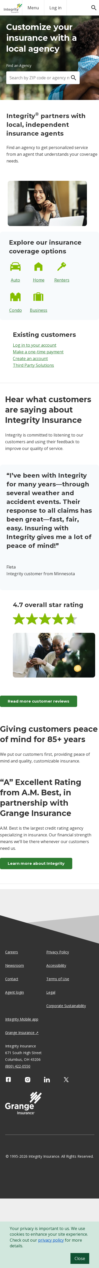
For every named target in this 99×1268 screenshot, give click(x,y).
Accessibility (56, 965)
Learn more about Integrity (36, 863)
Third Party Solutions (33, 365)
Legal (50, 992)
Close (80, 1258)
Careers (11, 952)
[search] (91, 5)
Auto (15, 280)
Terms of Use (57, 978)
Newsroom (14, 965)
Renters (61, 280)
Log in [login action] (55, 8)
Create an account (30, 358)
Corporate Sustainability (66, 1005)
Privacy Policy (57, 952)
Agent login (14, 992)
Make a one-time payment (38, 352)
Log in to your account (34, 345)
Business (38, 310)
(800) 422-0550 (17, 1066)
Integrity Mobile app (21, 1019)
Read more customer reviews (38, 701)
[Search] (73, 78)
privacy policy (51, 1240)
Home (38, 280)
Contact (11, 978)
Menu (33, 8)
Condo (15, 310)
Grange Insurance (19, 1032)
